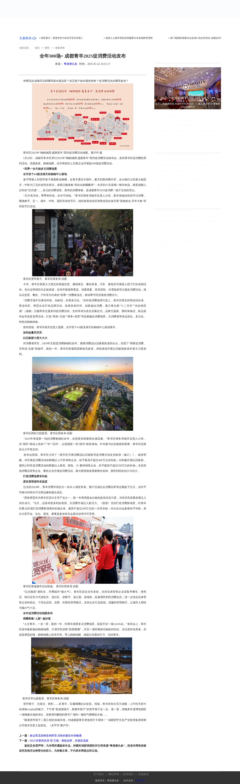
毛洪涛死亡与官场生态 (167, 232)
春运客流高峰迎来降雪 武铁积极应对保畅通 (56, 735)
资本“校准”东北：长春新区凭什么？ (174, 176)
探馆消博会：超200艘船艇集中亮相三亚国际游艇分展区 (185, 192)
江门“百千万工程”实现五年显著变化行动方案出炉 (181, 161)
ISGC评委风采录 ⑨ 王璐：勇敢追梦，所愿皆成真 (59, 740)
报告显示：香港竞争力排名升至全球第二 (62, 38)
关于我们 (98, 772)
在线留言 (143, 772)
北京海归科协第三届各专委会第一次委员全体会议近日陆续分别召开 (188, 156)
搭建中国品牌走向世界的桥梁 (171, 186)
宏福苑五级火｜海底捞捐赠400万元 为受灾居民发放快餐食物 (189, 134)
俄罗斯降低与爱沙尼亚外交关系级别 (175, 212)
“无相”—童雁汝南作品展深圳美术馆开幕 (179, 119)
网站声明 (113, 772)
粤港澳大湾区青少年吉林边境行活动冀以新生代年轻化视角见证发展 (188, 217)
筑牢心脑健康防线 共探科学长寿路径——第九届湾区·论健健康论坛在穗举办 (189, 114)
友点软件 (140, 779)
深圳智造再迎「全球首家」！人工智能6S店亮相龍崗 (185, 139)
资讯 (178, 12)
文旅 (188, 12)
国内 (129, 12)
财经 (168, 12)
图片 (207, 12)
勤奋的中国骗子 (164, 227)
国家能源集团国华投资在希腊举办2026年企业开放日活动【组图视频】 (188, 171)
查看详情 (60, 47)
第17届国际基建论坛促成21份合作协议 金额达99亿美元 (198, 38)
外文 (197, 12)
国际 (158, 12)
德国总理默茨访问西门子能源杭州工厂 (178, 124)
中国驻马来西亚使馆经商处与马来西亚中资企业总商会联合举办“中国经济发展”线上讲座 (188, 222)
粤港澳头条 (70, 63)
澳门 (149, 12)
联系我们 (128, 772)
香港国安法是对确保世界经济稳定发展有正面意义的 (183, 243)
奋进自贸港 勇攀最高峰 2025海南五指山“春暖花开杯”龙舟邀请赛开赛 (189, 129)
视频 (217, 12)
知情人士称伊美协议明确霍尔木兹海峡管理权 (129, 38)
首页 (119, 12)
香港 (139, 12)
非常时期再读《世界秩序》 (170, 248)
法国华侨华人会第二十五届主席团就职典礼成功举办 (183, 181)
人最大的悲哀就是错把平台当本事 (173, 237)
